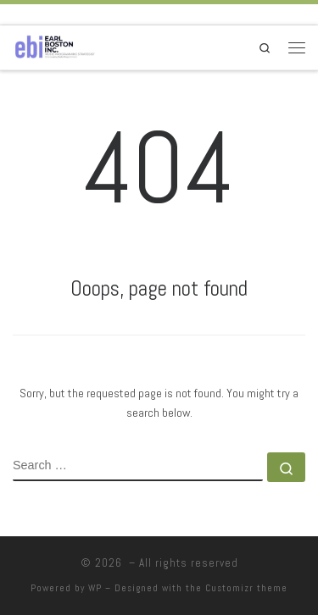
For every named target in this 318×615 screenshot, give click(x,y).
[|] (55, 46)
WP (95, 588)
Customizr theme (246, 588)
